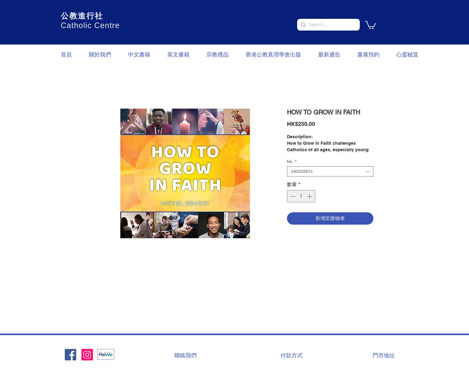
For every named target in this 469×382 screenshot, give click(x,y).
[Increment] (310, 196)
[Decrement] (292, 196)
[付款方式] (291, 355)
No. (292, 161)
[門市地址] (384, 355)
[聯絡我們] (185, 355)
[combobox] (330, 171)
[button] (370, 24)
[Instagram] (87, 354)
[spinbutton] (301, 196)
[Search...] (328, 25)
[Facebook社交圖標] (70, 354)
